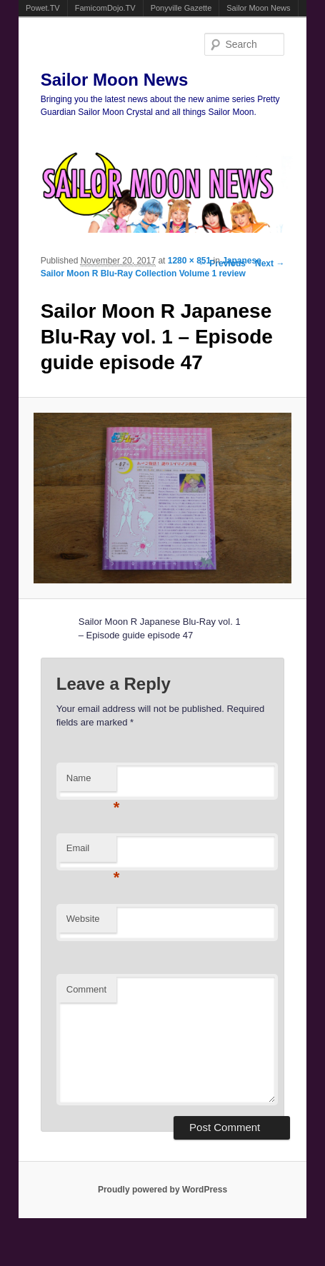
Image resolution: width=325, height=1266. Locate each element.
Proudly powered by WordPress (162, 1190)
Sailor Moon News (258, 8)
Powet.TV (43, 8)
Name (91, 782)
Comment (86, 989)
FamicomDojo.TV (105, 8)
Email (91, 852)
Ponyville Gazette (181, 8)
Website (83, 918)
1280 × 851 (189, 261)
